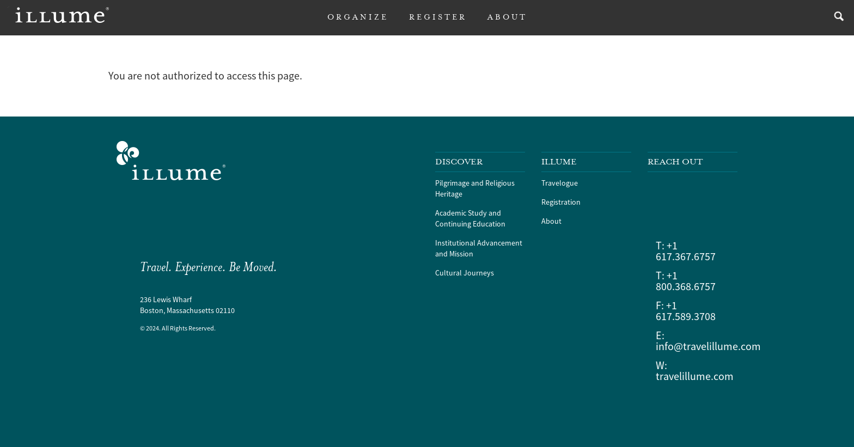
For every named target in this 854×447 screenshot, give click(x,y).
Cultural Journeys (464, 273)
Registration (561, 202)
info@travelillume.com (708, 346)
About (551, 221)
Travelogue (559, 183)
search (836, 17)
